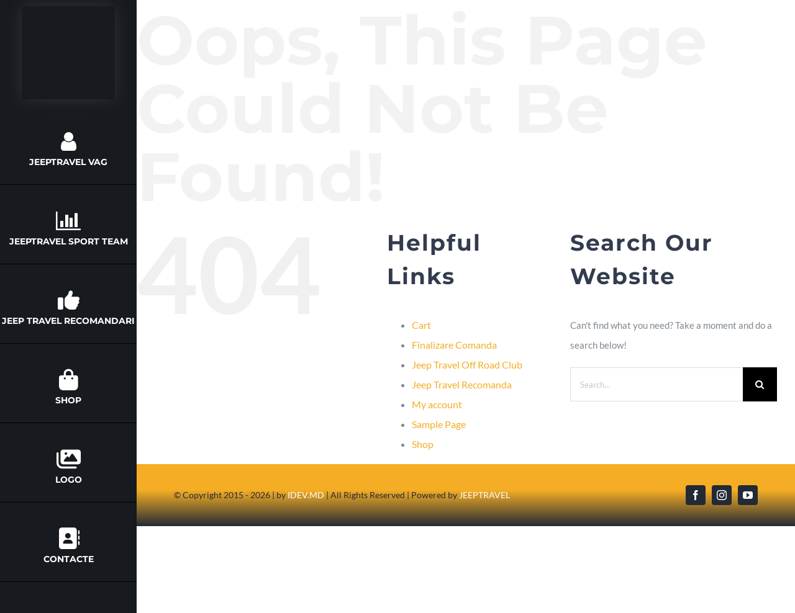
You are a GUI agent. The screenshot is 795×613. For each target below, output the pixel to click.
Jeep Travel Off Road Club (467, 364)
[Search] (760, 384)
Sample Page (439, 424)
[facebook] (696, 495)
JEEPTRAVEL (484, 495)
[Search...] (656, 384)
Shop (423, 444)
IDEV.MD (306, 495)
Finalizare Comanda (454, 345)
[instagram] (722, 495)
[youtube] (748, 495)
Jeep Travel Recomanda (462, 384)
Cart (421, 325)
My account (437, 404)
